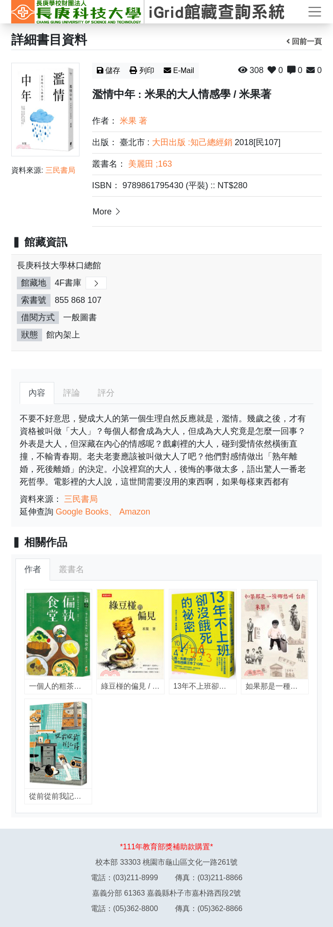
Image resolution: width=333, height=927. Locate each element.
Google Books (82, 511)
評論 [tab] (71, 392)
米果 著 (133, 120)
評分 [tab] (106, 392)
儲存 (109, 70)
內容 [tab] (37, 392)
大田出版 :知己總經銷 (192, 142)
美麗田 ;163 (150, 164)
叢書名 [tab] (71, 569)
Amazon (134, 511)
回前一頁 (304, 41)
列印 (142, 70)
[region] (166, 307)
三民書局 (60, 170)
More (108, 211)
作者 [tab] (32, 569)
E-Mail (179, 70)
